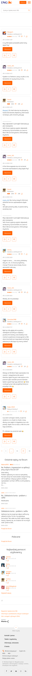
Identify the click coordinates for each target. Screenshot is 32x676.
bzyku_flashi (11, 407)
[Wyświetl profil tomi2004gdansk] (11, 586)
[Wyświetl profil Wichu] (11, 564)
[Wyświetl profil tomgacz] (11, 572)
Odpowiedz (7, 49)
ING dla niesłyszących (11, 651)
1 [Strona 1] (5, 451)
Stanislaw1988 (11, 319)
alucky (9, 250)
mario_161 (10, 66)
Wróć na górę (16, 631)
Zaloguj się (22, 2)
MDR (9, 653)
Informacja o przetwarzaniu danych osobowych (15, 613)
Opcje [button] (14, 55)
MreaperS (10, 32)
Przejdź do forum (6, 528)
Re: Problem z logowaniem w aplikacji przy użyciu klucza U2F (15, 468)
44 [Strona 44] (17, 451)
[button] (5, 55)
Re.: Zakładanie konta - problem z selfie (13, 497)
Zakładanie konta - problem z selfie (14, 511)
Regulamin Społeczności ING (9, 611)
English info (22, 651)
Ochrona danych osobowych (10, 656)
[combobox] (16, 10)
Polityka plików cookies (8, 658)
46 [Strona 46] (29, 451)
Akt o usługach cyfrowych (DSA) (10, 616)
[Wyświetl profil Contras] (11, 579)
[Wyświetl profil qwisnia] (11, 557)
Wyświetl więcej (6, 593)
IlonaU (9, 99)
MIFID (3, 653)
